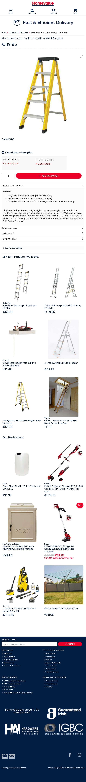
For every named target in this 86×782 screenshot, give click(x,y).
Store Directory (50, 684)
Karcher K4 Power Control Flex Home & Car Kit (19, 610)
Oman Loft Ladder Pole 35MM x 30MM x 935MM (19, 364)
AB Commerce (78, 768)
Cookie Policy (50, 669)
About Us (7, 654)
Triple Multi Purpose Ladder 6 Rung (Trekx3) (62, 307)
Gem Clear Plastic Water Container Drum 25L (22, 487)
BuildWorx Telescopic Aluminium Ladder (20, 307)
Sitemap (48, 687)
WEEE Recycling (51, 672)
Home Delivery (11, 159)
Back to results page (13, 248)
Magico (57, 768)
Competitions (9, 687)
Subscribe (70, 644)
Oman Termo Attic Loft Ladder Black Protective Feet (60, 422)
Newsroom (7, 690)
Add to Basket (49, 175)
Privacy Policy (50, 666)
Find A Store (49, 654)
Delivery (48, 660)
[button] (81, 56)
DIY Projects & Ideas (11, 684)
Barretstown (8, 663)
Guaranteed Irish (10, 660)
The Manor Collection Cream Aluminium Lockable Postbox (18, 548)
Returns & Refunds (52, 663)
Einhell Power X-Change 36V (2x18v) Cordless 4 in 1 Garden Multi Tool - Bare (63, 489)
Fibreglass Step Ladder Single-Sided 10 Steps (22, 422)
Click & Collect (47, 160)
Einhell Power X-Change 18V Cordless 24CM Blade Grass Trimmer (59, 549)
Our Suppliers (8, 657)
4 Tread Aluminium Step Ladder (61, 363)
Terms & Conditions (11, 666)
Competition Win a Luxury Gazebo (17, 693)
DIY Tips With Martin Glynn (13, 681)
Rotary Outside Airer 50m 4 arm (61, 608)
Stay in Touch (9, 639)
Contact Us (49, 657)
